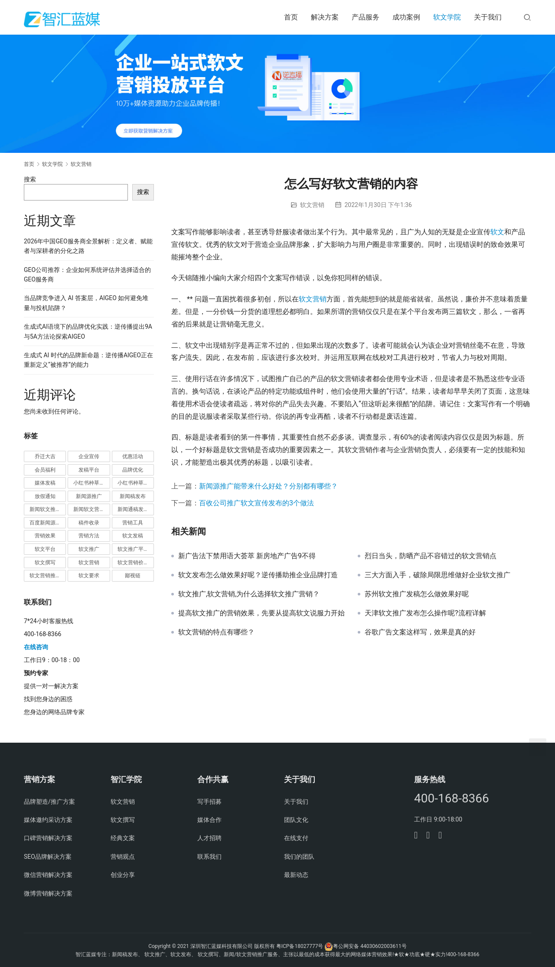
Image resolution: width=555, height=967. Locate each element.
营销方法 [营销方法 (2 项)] (88, 536)
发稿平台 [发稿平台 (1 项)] (88, 470)
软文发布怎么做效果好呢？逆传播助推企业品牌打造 (258, 575)
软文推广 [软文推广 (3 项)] (88, 549)
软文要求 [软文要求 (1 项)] (88, 575)
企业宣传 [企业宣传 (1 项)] (88, 456)
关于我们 (488, 17)
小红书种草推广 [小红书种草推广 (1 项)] (91, 483)
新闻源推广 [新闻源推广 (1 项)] (89, 496)
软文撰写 (123, 819)
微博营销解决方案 (48, 893)
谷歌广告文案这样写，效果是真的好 (420, 632)
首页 (291, 17)
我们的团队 (299, 856)
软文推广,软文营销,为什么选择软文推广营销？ (249, 594)
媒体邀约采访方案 (48, 819)
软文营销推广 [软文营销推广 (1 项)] (45, 575)
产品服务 (365, 17)
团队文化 (296, 819)
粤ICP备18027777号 (299, 946)
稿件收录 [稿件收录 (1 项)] (88, 523)
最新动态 (296, 874)
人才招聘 (209, 837)
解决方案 (325, 17)
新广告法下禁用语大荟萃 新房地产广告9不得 (247, 556)
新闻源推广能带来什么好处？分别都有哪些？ (268, 486)
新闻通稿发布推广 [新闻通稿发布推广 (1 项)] (136, 509)
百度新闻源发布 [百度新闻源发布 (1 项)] (47, 523)
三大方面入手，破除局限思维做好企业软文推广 (437, 575)
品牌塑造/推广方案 (49, 801)
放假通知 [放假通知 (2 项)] (45, 496)
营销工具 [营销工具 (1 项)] (132, 523)
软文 (497, 232)
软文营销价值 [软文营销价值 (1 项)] (133, 563)
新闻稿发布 (125, 954)
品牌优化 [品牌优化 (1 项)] (132, 470)
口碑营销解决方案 (48, 837)
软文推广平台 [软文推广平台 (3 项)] (133, 549)
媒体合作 (209, 819)
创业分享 (123, 874)
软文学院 (447, 17)
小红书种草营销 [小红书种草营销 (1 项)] (136, 483)
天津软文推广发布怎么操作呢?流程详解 (425, 613)
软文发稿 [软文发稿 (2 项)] (132, 536)
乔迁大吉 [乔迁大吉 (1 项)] (45, 456)
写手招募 (209, 801)
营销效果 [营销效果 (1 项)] (45, 536)
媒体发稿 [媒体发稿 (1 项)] (45, 483)
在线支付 (296, 837)
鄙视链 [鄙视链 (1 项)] (132, 575)
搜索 (30, 179)
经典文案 (123, 837)
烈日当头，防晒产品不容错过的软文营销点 (430, 556)
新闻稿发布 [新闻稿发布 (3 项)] (133, 496)
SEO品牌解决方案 (48, 856)
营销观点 (123, 856)
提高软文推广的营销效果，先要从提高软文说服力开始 (261, 613)
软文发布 (180, 954)
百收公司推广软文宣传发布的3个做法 (256, 503)
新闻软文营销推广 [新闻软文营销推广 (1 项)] (91, 509)
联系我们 (209, 856)
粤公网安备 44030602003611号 (369, 946)
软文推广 (154, 954)
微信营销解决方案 (48, 874)
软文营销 (312, 204)
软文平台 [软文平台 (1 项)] (45, 549)
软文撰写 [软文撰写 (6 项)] (45, 563)
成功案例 (406, 17)
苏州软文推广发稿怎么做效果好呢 (417, 594)
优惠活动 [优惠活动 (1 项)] (132, 456)
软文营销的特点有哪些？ (216, 632)
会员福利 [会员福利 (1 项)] (45, 470)
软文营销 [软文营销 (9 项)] (88, 563)
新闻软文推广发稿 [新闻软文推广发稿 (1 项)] (47, 509)
